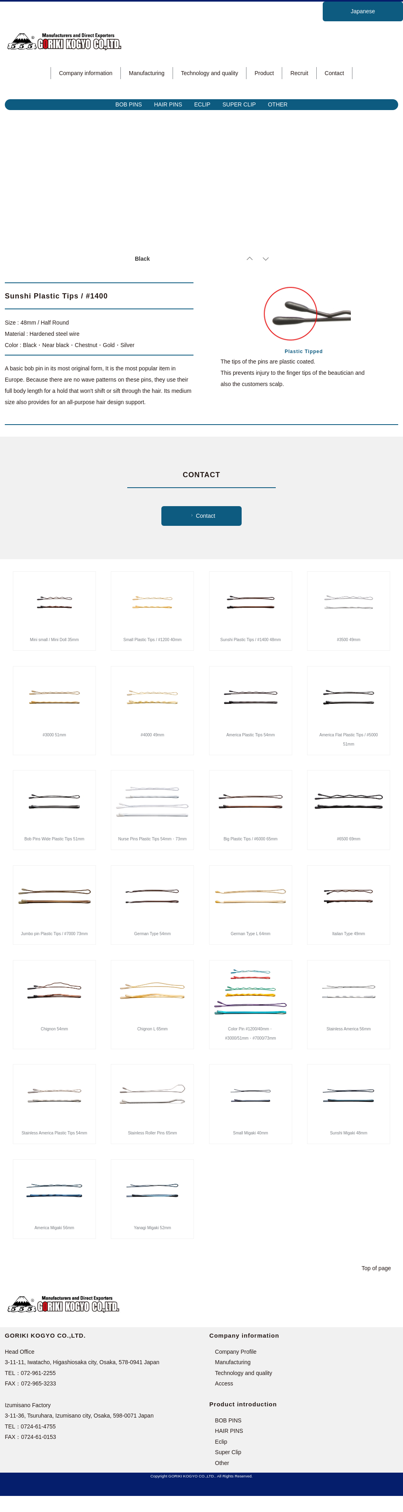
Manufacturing (147, 73)
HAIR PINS (168, 104)
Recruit (299, 73)
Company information (85, 73)
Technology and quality (209, 73)
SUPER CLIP (239, 104)
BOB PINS (129, 104)
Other (222, 1479)
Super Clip (228, 1468)
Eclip (221, 1458)
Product (264, 73)
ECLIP (202, 104)
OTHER (277, 104)
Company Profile (236, 1368)
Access (224, 1399)
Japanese (363, 11)
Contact (334, 73)
